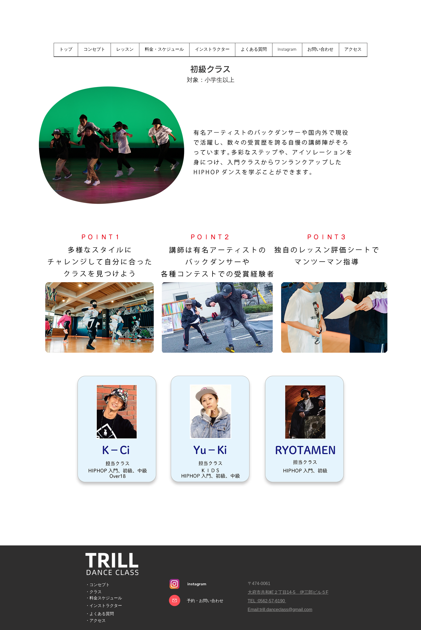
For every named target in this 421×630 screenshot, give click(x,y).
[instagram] (197, 583)
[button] (125, 49)
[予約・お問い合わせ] (205, 600)
